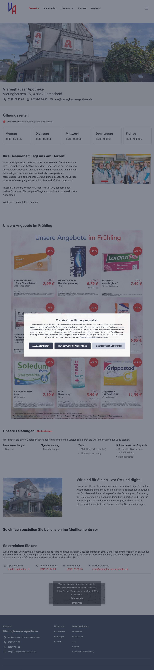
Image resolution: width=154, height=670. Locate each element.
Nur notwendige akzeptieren (72, 346)
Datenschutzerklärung (89, 337)
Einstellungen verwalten (109, 346)
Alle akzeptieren (40, 346)
